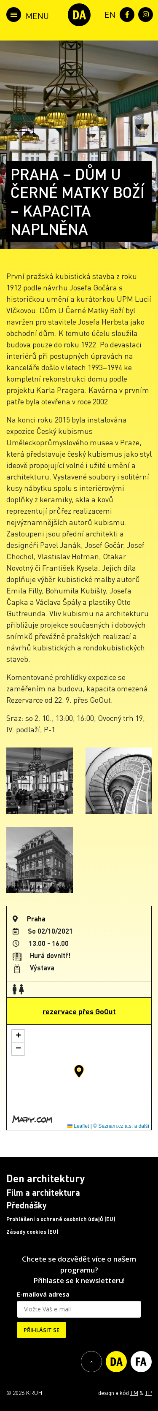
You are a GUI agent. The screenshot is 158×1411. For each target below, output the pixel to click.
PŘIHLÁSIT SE (41, 1330)
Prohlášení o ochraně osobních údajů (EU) (60, 1219)
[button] (79, 1071)
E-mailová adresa (43, 1294)
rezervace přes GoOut (79, 1011)
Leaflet (78, 1126)
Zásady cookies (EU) (32, 1231)
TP (148, 1392)
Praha (36, 918)
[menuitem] (108, 14)
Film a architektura (43, 1192)
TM (134, 1392)
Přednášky (26, 1205)
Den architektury (45, 1178)
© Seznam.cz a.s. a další (121, 1126)
